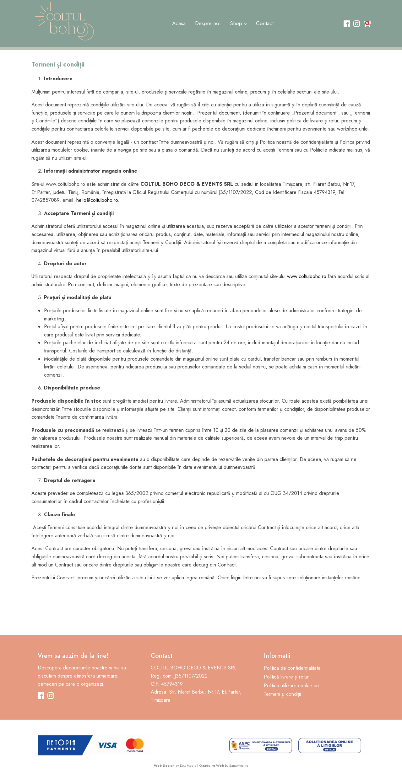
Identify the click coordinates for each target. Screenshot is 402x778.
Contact (265, 23)
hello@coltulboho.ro (97, 200)
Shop (236, 23)
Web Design (164, 765)
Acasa (179, 23)
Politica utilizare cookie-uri (291, 685)
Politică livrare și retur (286, 676)
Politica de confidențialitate (292, 668)
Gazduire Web (211, 765)
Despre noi (207, 23)
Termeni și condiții (282, 694)
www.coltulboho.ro (306, 276)
